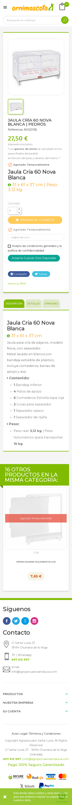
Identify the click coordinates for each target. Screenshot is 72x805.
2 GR (36, 552)
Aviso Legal (19, 733)
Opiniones (51, 303)
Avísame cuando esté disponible (34, 258)
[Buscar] (36, 20)
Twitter (16, 621)
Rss (25, 621)
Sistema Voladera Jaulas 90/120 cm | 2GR (36, 562)
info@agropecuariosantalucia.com (46, 759)
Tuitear (43, 274)
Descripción (14, 303)
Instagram (34, 621)
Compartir (20, 274)
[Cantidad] (12, 211)
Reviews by (17, 283)
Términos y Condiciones (44, 733)
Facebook (7, 621)
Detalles (33, 303)
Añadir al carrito (35, 220)
